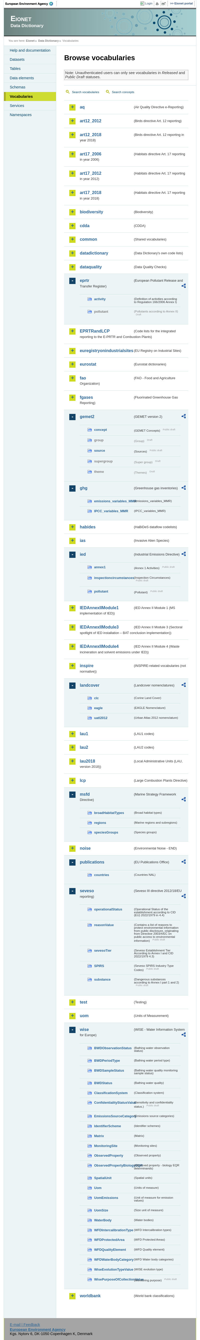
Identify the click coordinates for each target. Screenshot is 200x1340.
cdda (84, 226)
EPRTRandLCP (95, 331)
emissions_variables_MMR (113, 501)
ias (82, 540)
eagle (98, 708)
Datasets (17, 59)
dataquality (91, 267)
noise (85, 848)
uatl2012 (100, 718)
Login (148, 3)
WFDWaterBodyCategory (113, 1259)
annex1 (99, 567)
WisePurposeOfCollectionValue (113, 1279)
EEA (31, 3)
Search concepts (123, 92)
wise (84, 1029)
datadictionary (94, 253)
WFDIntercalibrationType (113, 1230)
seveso (87, 891)
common (88, 239)
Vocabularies (21, 96)
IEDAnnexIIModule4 (99, 646)
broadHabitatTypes (109, 813)
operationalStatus (108, 909)
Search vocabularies (85, 92)
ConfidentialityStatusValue (113, 1102)
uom (84, 1015)
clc (96, 698)
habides (87, 527)
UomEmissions (106, 1198)
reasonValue (104, 925)
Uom (97, 1188)
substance (102, 979)
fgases (86, 397)
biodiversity (91, 212)
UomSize (101, 1210)
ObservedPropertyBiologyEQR (113, 1165)
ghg (83, 488)
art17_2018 (90, 192)
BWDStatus (103, 1083)
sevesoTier (102, 950)
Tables (15, 69)
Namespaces (21, 115)
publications (92, 862)
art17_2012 (90, 173)
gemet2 (87, 416)
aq (82, 107)
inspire (86, 665)
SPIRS (99, 966)
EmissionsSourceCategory (113, 1116)
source (99, 450)
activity (99, 299)
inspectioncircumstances (113, 578)
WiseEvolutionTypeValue (113, 1269)
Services (17, 106)
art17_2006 (90, 154)
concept (100, 430)
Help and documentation (30, 50)
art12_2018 (90, 134)
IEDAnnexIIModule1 (99, 608)
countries (101, 875)
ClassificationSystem (111, 1093)
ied (83, 554)
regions (100, 823)
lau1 (84, 734)
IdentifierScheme (107, 1126)
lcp (83, 780)
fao (83, 378)
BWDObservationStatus (113, 1048)
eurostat (88, 364)
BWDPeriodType (107, 1061)
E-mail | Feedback (25, 1325)
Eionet (30, 40)
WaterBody (102, 1220)
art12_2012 (90, 121)
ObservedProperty (108, 1155)
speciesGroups (106, 832)
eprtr (84, 280)
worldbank (90, 1296)
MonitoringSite (105, 1146)
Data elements (22, 78)
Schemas (17, 87)
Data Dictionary (48, 40)
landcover (89, 685)
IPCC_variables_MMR (111, 511)
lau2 (84, 747)
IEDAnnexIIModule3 (99, 627)
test (83, 1002)
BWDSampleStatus (109, 1070)
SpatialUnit (102, 1178)
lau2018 (87, 761)
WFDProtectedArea (109, 1240)
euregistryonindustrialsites (106, 350)
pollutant (101, 591)
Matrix (99, 1136)
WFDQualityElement (110, 1250)
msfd (85, 794)
